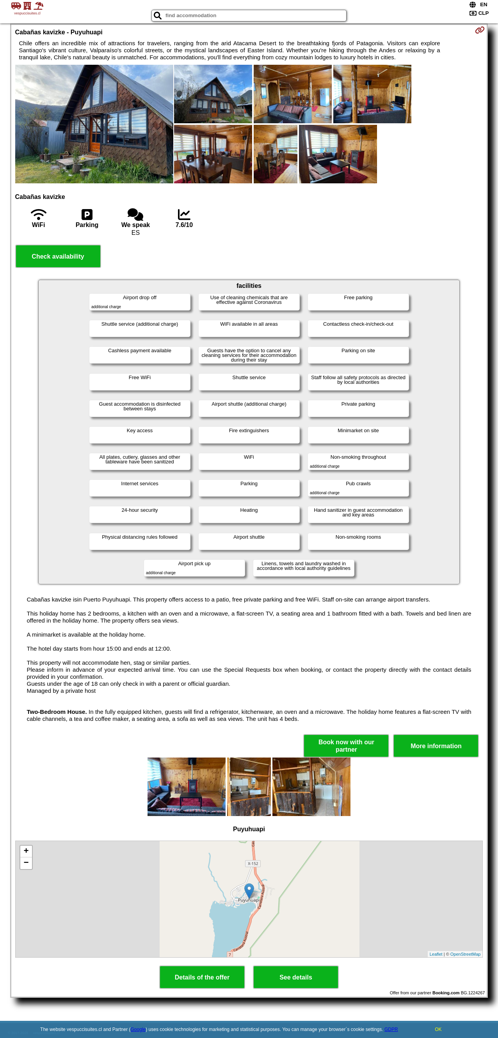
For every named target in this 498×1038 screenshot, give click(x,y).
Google (138, 1029)
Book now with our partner (346, 746)
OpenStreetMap (465, 954)
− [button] (25, 863)
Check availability (58, 256)
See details (295, 977)
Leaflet (436, 954)
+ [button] (25, 851)
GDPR (391, 1029)
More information (436, 746)
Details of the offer (202, 977)
